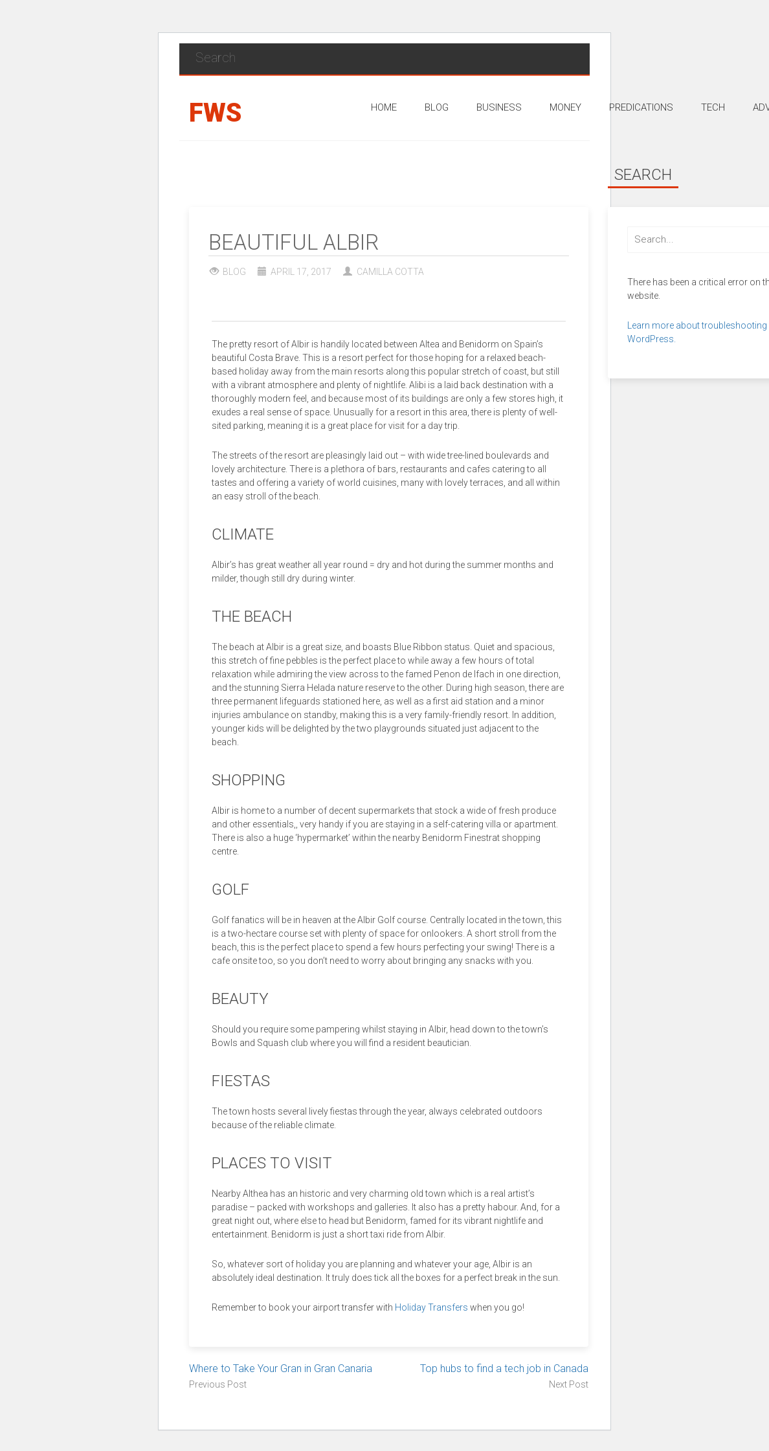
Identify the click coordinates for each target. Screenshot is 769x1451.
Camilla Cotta (390, 272)
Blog (234, 272)
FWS (215, 113)
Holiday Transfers (431, 1307)
